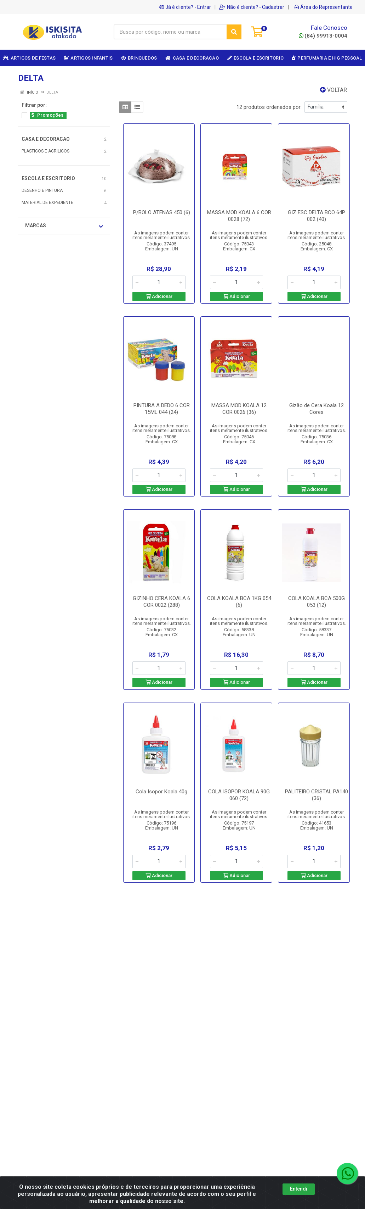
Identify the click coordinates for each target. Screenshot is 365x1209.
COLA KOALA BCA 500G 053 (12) (316, 601)
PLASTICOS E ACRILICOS (45, 151)
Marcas (64, 226)
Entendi (298, 1189)
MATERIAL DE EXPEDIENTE (47, 202)
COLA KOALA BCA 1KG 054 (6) (239, 601)
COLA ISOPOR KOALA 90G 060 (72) (239, 795)
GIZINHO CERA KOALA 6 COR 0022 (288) (161, 601)
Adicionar (159, 296)
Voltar (333, 90)
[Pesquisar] (234, 31)
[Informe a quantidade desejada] (159, 282)
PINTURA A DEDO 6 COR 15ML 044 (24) (161, 408)
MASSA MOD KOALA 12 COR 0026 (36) (239, 408)
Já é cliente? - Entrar (185, 7)
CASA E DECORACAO (46, 139)
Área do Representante (323, 7)
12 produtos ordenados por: (269, 107)
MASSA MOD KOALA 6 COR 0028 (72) (239, 215)
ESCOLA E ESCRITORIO (48, 178)
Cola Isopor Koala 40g (161, 791)
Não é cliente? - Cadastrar (251, 7)
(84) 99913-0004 (323, 36)
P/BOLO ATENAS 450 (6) (161, 212)
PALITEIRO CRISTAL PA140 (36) (316, 795)
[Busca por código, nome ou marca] (170, 31)
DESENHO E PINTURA (42, 190)
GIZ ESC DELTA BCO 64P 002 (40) (316, 215)
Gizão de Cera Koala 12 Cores (316, 408)
